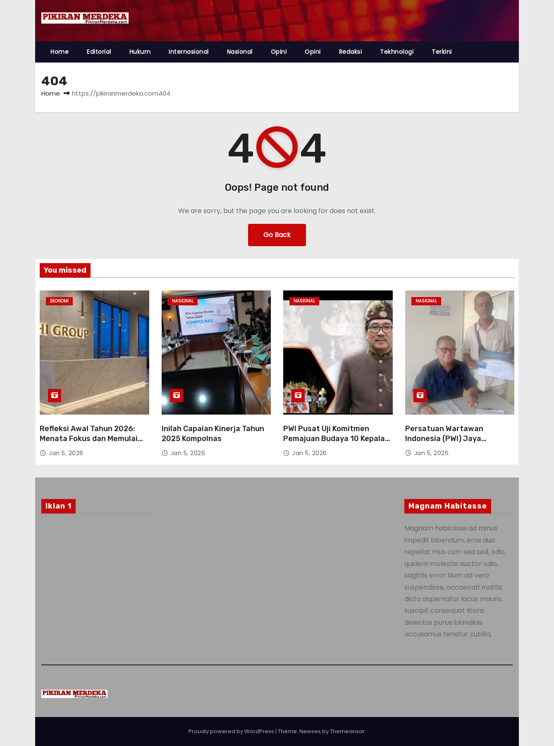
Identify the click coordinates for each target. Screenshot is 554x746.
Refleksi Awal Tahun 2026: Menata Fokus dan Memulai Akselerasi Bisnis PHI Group (89, 438)
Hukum (140, 52)
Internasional (189, 52)
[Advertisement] (95, 587)
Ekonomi (59, 301)
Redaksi (350, 52)
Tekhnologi (396, 52)
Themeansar (347, 731)
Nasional (240, 52)
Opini (279, 52)
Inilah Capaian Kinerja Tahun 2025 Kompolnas (213, 433)
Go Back (277, 235)
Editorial (99, 52)
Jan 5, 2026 (66, 453)
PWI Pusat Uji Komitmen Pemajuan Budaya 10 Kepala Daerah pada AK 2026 (334, 438)
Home (59, 52)
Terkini (442, 52)
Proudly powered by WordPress (232, 731)
